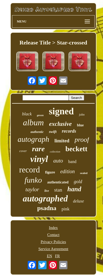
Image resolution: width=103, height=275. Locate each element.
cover (23, 151)
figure (50, 172)
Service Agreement (53, 249)
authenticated (57, 182)
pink (66, 208)
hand (74, 189)
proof (82, 139)
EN (49, 256)
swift (52, 132)
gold (78, 181)
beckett (76, 149)
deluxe (78, 201)
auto (58, 161)
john (81, 114)
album (33, 122)
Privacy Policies (53, 242)
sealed (84, 173)
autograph (33, 139)
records (69, 131)
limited (61, 140)
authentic (37, 132)
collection (55, 151)
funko (33, 180)
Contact (53, 235)
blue (80, 125)
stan (58, 190)
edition (67, 171)
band (72, 161)
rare (38, 149)
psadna (46, 208)
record (29, 169)
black (27, 113)
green (40, 115)
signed (61, 111)
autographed (45, 198)
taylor (32, 189)
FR (57, 256)
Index (53, 228)
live (46, 191)
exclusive (60, 124)
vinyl (39, 159)
